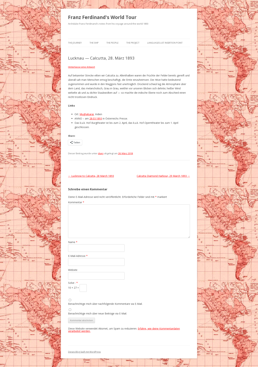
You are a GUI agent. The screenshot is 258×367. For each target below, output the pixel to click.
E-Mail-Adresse (78, 256)
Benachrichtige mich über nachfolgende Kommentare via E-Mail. (105, 303)
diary (101, 153)
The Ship (94, 42)
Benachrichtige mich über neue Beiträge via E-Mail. (97, 313)
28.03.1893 (95, 118)
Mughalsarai (87, 114)
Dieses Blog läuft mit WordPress (84, 351)
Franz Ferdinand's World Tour (102, 17)
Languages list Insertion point (165, 42)
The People (112, 42)
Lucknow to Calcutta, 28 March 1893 (91, 176)
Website (72, 270)
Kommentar (76, 202)
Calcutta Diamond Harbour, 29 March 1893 (163, 176)
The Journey (75, 42)
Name (72, 242)
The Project (132, 42)
